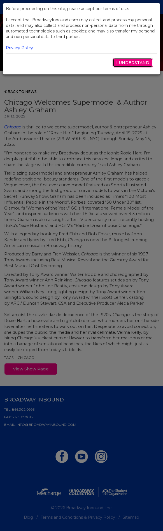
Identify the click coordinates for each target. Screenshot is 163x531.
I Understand (132, 62)
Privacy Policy (19, 47)
